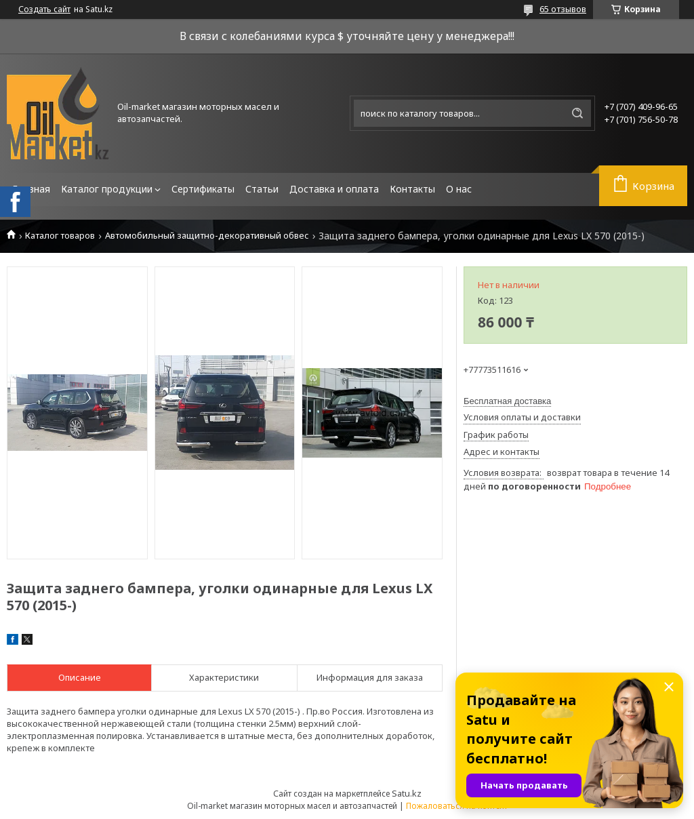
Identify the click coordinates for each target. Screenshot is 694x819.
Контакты (412, 188)
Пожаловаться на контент (457, 806)
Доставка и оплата (334, 188)
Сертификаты (202, 188)
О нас (459, 188)
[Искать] (577, 113)
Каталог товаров (60, 235)
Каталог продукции (106, 188)
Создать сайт (44, 9)
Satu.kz (407, 793)
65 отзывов (562, 9)
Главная (31, 188)
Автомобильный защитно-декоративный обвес (207, 235)
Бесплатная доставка (507, 401)
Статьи (262, 188)
